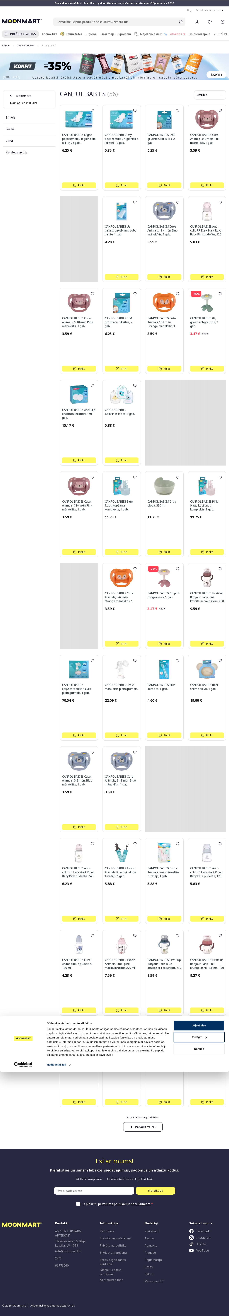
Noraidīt (199, 1293)
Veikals (6, 45)
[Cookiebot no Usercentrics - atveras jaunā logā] (23, 1309)
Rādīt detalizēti (56, 1308)
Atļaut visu (199, 1269)
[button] (189, 10)
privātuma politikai (112, 1204)
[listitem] (206, 1232)
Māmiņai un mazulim (23, 103)
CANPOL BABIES (26, 45)
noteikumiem (140, 1204)
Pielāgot (199, 1281)
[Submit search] (180, 22)
